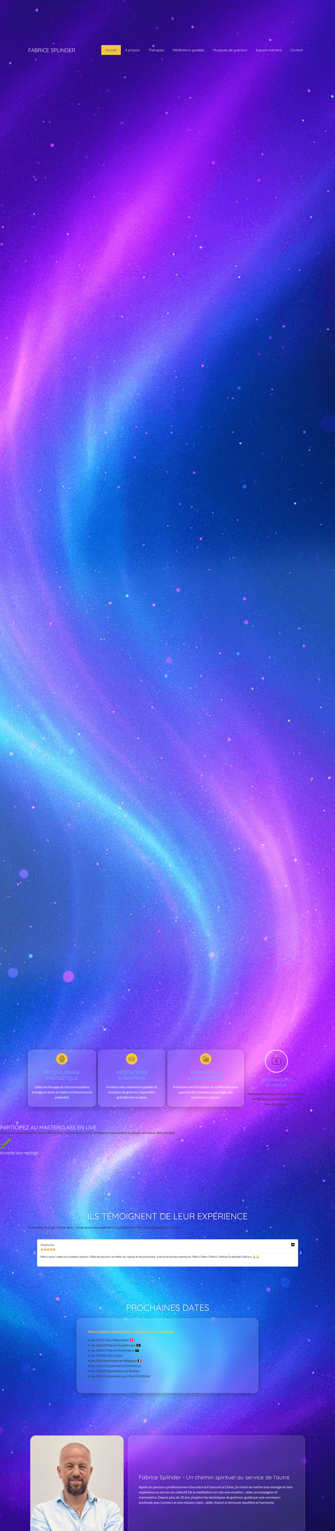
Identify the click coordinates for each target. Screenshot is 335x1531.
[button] (34, 1253)
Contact (297, 50)
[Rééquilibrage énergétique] (62, 1059)
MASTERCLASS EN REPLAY (276, 1082)
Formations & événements (205, 1075)
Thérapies (156, 50)
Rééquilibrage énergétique (62, 1075)
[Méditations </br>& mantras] (131, 1059)
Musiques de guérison (230, 50)
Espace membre (269, 50)
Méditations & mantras (131, 1075)
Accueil (111, 50)
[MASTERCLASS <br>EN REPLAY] (276, 1061)
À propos (132, 50)
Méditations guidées (188, 50)
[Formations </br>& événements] (205, 1059)
